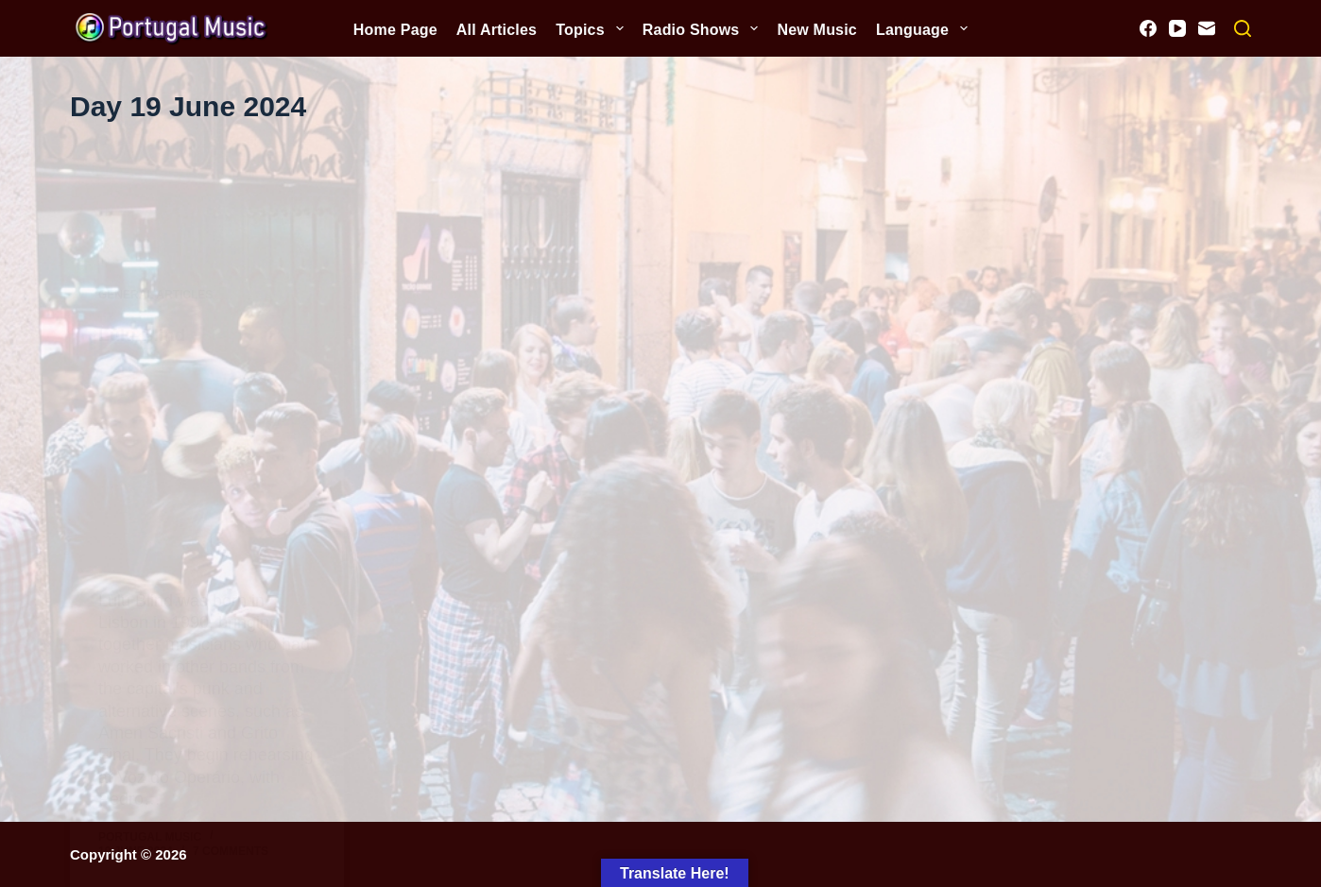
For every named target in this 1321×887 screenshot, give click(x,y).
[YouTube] (1177, 28)
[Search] (1242, 28)
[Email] (1206, 28)
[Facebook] (1148, 28)
